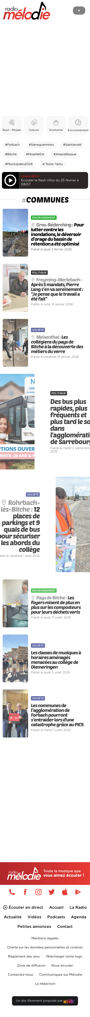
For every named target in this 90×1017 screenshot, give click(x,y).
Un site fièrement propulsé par (45, 1001)
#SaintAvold (72, 144)
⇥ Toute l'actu (52, 164)
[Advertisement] (45, 68)
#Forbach (12, 144)
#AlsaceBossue (65, 154)
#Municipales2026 (19, 164)
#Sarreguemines (41, 144)
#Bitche (11, 154)
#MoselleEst (35, 154)
